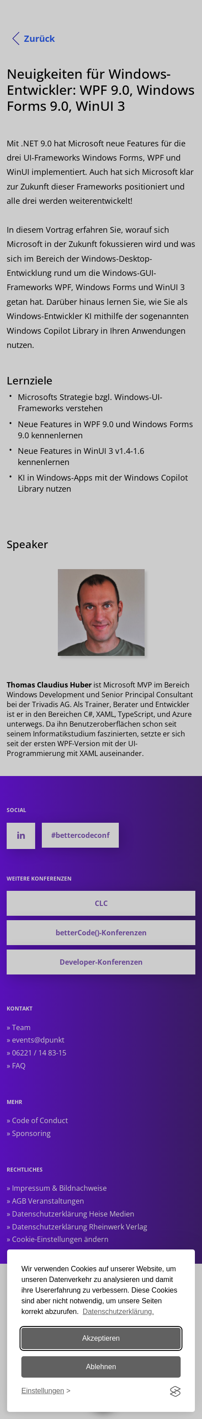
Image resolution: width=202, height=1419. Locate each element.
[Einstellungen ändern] (45, 1391)
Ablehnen (101, 1366)
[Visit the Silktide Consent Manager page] (175, 1391)
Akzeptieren (101, 1338)
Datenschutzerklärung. (118, 1311)
